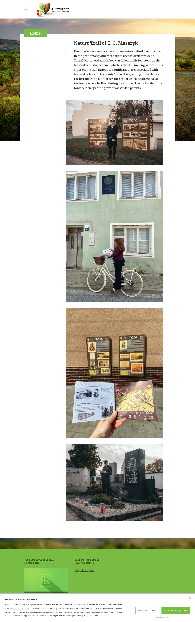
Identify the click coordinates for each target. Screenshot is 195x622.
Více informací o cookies (20, 608)
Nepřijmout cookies (147, 610)
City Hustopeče (84, 570)
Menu (26, 9)
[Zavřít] (190, 598)
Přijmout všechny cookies (176, 610)
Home (35, 33)
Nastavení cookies (162, 617)
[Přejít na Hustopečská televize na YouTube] (46, 580)
